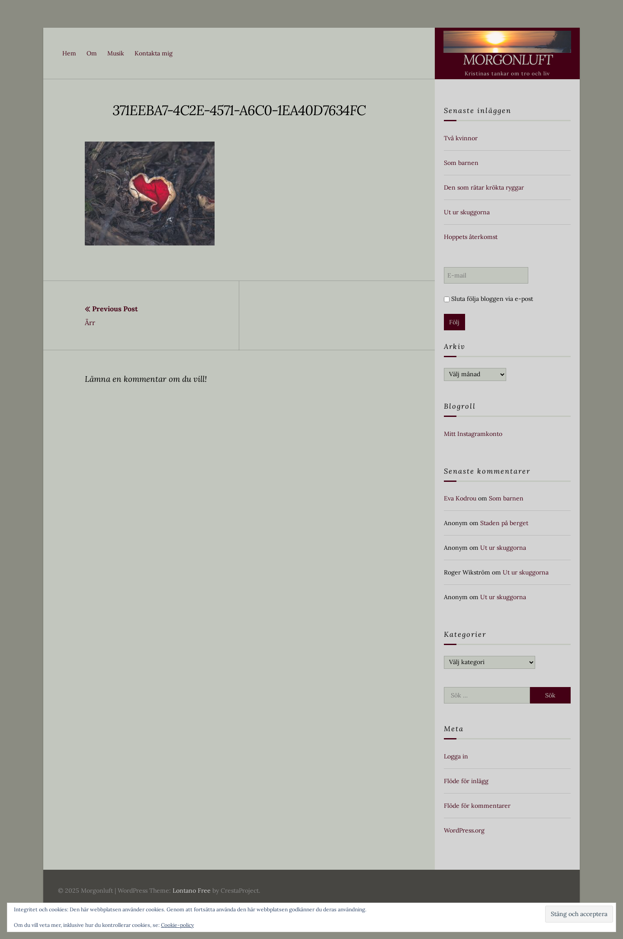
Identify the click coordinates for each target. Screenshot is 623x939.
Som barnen (461, 163)
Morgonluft (507, 59)
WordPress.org (464, 830)
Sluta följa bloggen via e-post (488, 299)
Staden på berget (504, 523)
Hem (69, 53)
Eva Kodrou (460, 498)
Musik (115, 53)
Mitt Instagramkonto (473, 434)
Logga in (456, 756)
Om (92, 53)
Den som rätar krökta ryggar (484, 187)
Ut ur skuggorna (467, 212)
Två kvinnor (461, 138)
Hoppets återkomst (471, 237)
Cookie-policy (177, 925)
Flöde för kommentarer (477, 806)
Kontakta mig (154, 53)
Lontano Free (192, 890)
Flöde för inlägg (466, 781)
